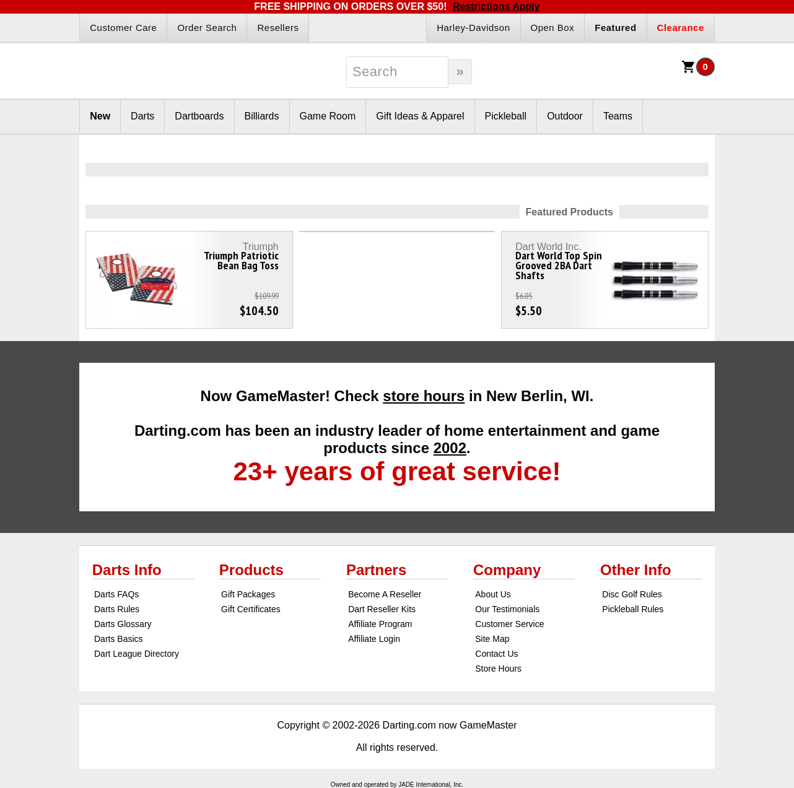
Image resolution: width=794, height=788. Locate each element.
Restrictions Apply (496, 6)
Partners (376, 569)
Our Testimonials (507, 609)
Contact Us (496, 654)
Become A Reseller (384, 594)
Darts (142, 116)
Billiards (262, 116)
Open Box (553, 27)
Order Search (207, 27)
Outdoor (565, 116)
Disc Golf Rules (631, 594)
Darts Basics (118, 639)
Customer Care (123, 27)
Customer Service (509, 624)
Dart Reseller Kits (382, 609)
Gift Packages (248, 594)
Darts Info (127, 569)
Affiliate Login (374, 639)
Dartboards (199, 116)
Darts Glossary (123, 624)
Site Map (492, 639)
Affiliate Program (380, 624)
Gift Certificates (251, 609)
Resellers (278, 27)
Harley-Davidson (473, 27)
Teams (617, 116)
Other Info (635, 569)
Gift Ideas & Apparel (420, 116)
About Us (493, 594)
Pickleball (506, 116)
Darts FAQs (116, 594)
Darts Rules (116, 609)
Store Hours (498, 668)
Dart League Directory (136, 654)
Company (507, 569)
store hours (424, 396)
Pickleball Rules (632, 609)
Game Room (328, 116)
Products (251, 569)
